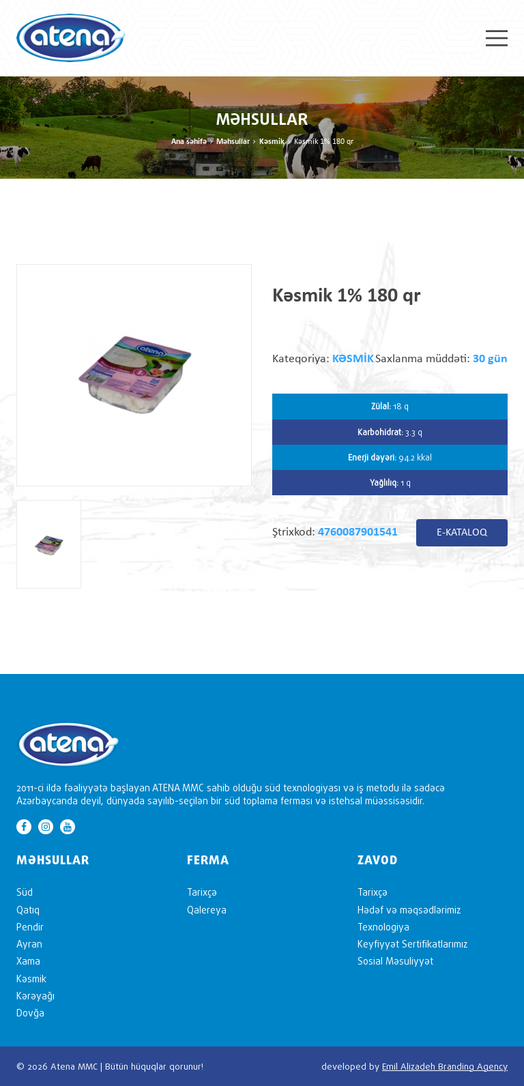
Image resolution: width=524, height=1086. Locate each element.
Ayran (29, 944)
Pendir (30, 927)
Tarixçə (202, 892)
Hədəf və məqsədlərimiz (409, 909)
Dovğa (30, 1012)
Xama (28, 961)
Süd (24, 892)
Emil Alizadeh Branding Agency (445, 1066)
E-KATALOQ (462, 532)
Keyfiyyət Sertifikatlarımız (412, 944)
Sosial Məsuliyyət (395, 961)
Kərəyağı (35, 995)
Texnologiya (383, 927)
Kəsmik (272, 142)
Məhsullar (233, 142)
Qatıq (28, 909)
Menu (497, 38)
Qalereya (207, 909)
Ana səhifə (189, 142)
